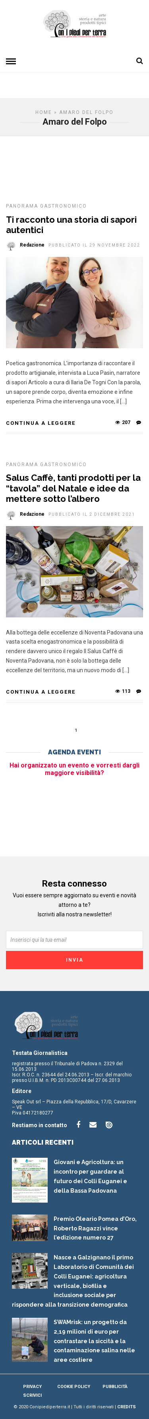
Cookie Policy (73, 1386)
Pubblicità (115, 1386)
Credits (126, 1406)
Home (43, 112)
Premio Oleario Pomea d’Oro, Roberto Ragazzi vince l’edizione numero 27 (95, 1228)
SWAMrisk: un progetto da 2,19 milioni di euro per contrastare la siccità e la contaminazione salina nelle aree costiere (94, 1341)
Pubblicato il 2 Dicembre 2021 (91, 514)
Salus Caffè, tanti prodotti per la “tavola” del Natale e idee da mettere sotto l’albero (73, 488)
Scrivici (32, 1395)
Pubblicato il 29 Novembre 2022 (94, 245)
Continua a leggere (40, 423)
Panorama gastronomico (46, 206)
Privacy (32, 1386)
